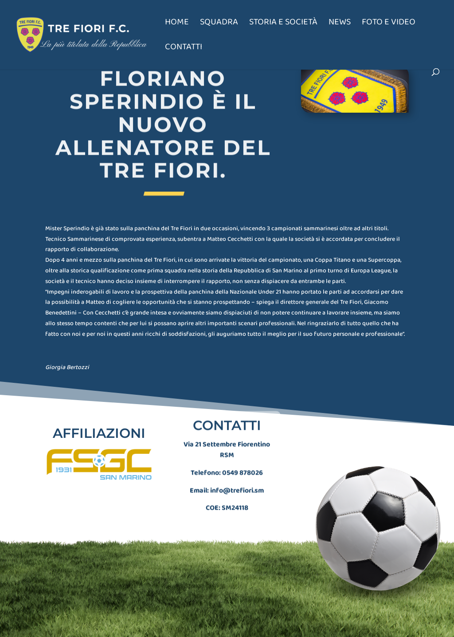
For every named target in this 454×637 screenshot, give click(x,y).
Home (177, 24)
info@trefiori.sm (237, 483)
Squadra (219, 24)
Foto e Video (388, 24)
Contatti (183, 48)
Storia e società (283, 24)
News (340, 24)
